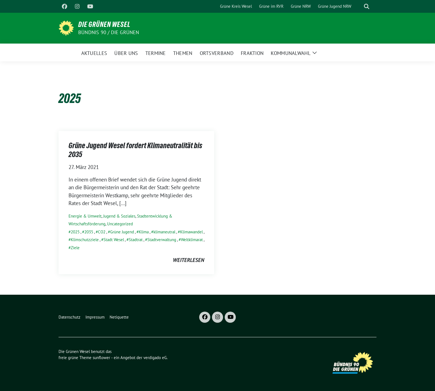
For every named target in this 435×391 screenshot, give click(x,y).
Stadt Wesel (113, 239)
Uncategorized (120, 223)
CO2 (101, 231)
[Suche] (358, 6)
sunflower (101, 357)
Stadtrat (136, 239)
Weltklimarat (192, 239)
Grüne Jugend (122, 231)
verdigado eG (155, 357)
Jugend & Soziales (119, 216)
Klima (144, 231)
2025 (75, 231)
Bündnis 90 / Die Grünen (108, 32)
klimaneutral (164, 231)
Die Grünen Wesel (104, 24)
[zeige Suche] (366, 6)
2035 (88, 231)
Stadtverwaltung (161, 239)
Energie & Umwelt (85, 216)
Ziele (75, 247)
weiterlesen (188, 260)
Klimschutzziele (85, 239)
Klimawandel (191, 231)
